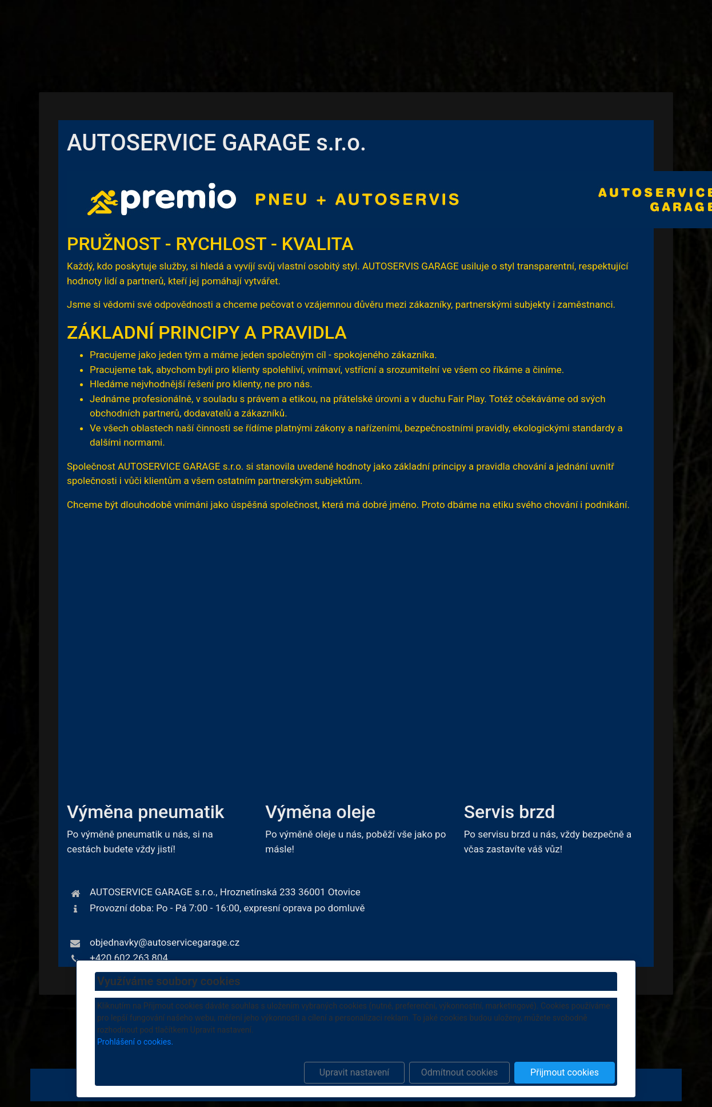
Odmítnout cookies (459, 1072)
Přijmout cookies (564, 1072)
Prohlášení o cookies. (135, 1041)
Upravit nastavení (354, 1072)
